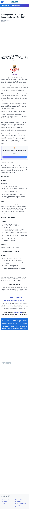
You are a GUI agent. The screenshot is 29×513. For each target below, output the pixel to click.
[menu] (2, 2)
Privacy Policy (19, 505)
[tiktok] (2, 496)
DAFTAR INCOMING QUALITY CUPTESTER (14, 300)
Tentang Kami (18, 499)
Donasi (3, 503)
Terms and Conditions (20, 503)
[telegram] (9, 363)
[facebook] (4, 363)
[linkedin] (9, 496)
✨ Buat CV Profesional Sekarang (14, 156)
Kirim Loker (4, 501)
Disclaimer (18, 501)
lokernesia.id (18, 312)
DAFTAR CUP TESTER (14, 294)
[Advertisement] (14, 38)
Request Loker (5, 499)
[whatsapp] (7, 363)
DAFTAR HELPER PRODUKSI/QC (15, 297)
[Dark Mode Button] (27, 2)
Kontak (17, 506)
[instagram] (4, 496)
